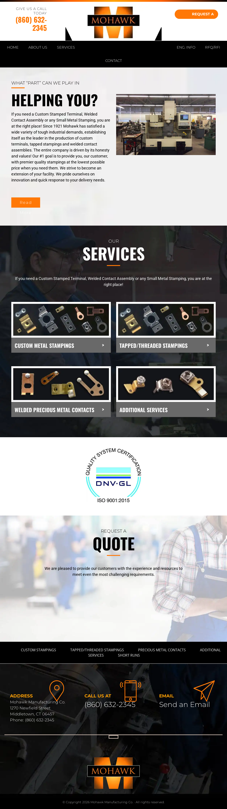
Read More (26, 204)
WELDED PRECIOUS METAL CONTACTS (54, 410)
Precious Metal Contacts (162, 650)
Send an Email (184, 704)
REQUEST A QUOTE (203, 15)
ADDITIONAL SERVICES (143, 410)
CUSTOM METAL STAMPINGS (44, 345)
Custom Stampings (38, 650)
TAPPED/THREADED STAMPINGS (153, 345)
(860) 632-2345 (31, 23)
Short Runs (129, 655)
